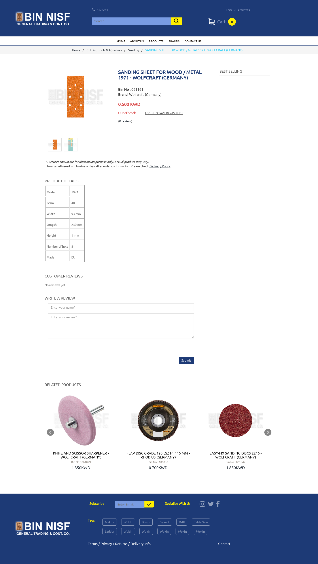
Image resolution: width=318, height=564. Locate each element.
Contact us (193, 41)
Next (267, 432)
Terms (93, 543)
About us (137, 41)
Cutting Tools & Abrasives (104, 50)
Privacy (106, 543)
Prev (50, 432)
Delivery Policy (160, 166)
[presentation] (81, 348)
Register (244, 10)
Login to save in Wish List (164, 113)
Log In (230, 10)
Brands (174, 41)
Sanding (133, 50)
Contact (224, 543)
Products (156, 41)
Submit (186, 360)
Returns (121, 543)
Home (121, 41)
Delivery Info (141, 543)
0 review (125, 121)
